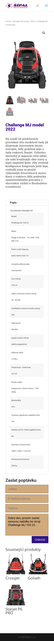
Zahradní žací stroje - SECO (23, 21)
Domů (8, 21)
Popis (13, 202)
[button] (43, 33)
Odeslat (40, 539)
